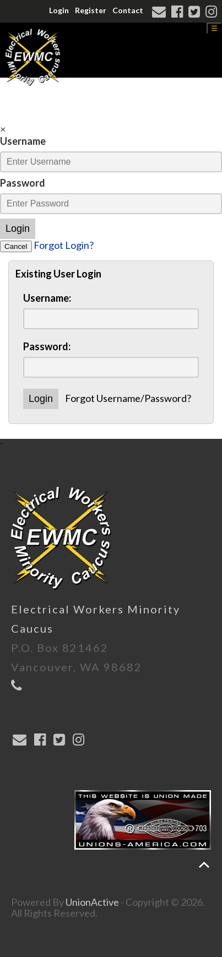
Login (59, 10)
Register (90, 10)
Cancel (16, 246)
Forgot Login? (64, 245)
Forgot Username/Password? (128, 398)
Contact (127, 10)
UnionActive (92, 902)
